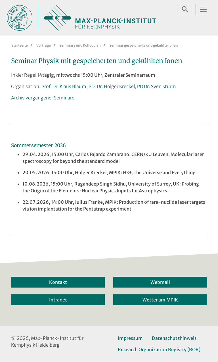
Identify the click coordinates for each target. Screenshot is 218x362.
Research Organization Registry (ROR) (159, 349)
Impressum (130, 338)
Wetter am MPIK (160, 300)
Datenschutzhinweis (174, 338)
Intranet (58, 300)
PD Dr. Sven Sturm (156, 86)
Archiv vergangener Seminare (42, 98)
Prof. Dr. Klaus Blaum (63, 86)
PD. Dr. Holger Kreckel (112, 86)
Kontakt (58, 282)
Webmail (160, 282)
